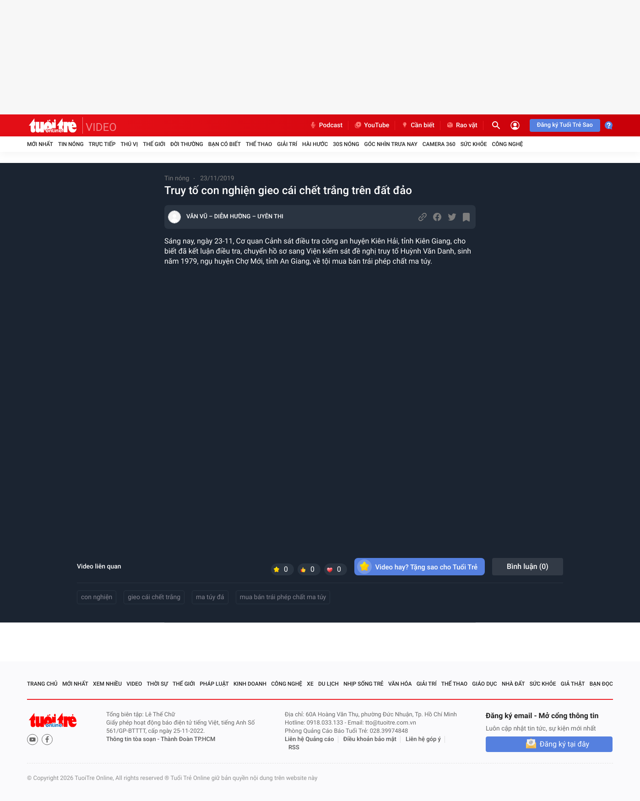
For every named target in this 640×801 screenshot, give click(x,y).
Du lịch (328, 684)
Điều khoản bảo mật (369, 739)
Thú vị (129, 144)
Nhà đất (513, 684)
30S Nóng (346, 144)
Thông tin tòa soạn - (133, 739)
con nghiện (96, 597)
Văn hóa (400, 684)
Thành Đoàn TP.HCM (188, 739)
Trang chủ (42, 684)
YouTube (371, 125)
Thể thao (259, 144)
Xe (310, 684)
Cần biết (417, 125)
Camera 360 (439, 144)
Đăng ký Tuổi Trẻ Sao (565, 125)
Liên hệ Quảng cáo (309, 739)
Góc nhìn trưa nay (391, 144)
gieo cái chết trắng (154, 597)
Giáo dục (484, 684)
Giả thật (573, 684)
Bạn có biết (224, 144)
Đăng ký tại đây (564, 744)
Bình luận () (527, 566)
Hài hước (315, 144)
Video (134, 684)
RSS (293, 747)
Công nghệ (507, 144)
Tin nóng (71, 144)
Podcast (326, 125)
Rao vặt (461, 125)
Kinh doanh (249, 684)
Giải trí (287, 144)
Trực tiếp (102, 144)
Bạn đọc (601, 684)
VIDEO (101, 127)
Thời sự (157, 684)
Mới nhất (40, 144)
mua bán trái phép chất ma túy (283, 597)
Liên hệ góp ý (423, 739)
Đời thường (186, 144)
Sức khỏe (474, 144)
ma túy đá (210, 597)
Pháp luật (214, 684)
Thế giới (154, 144)
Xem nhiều (107, 684)
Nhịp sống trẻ (363, 684)
